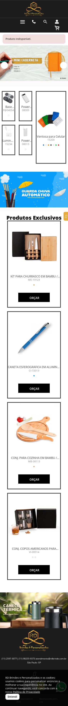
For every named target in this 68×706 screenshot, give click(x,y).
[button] (4, 65)
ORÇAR (34, 298)
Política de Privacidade (26, 692)
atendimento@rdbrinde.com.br (51, 658)
